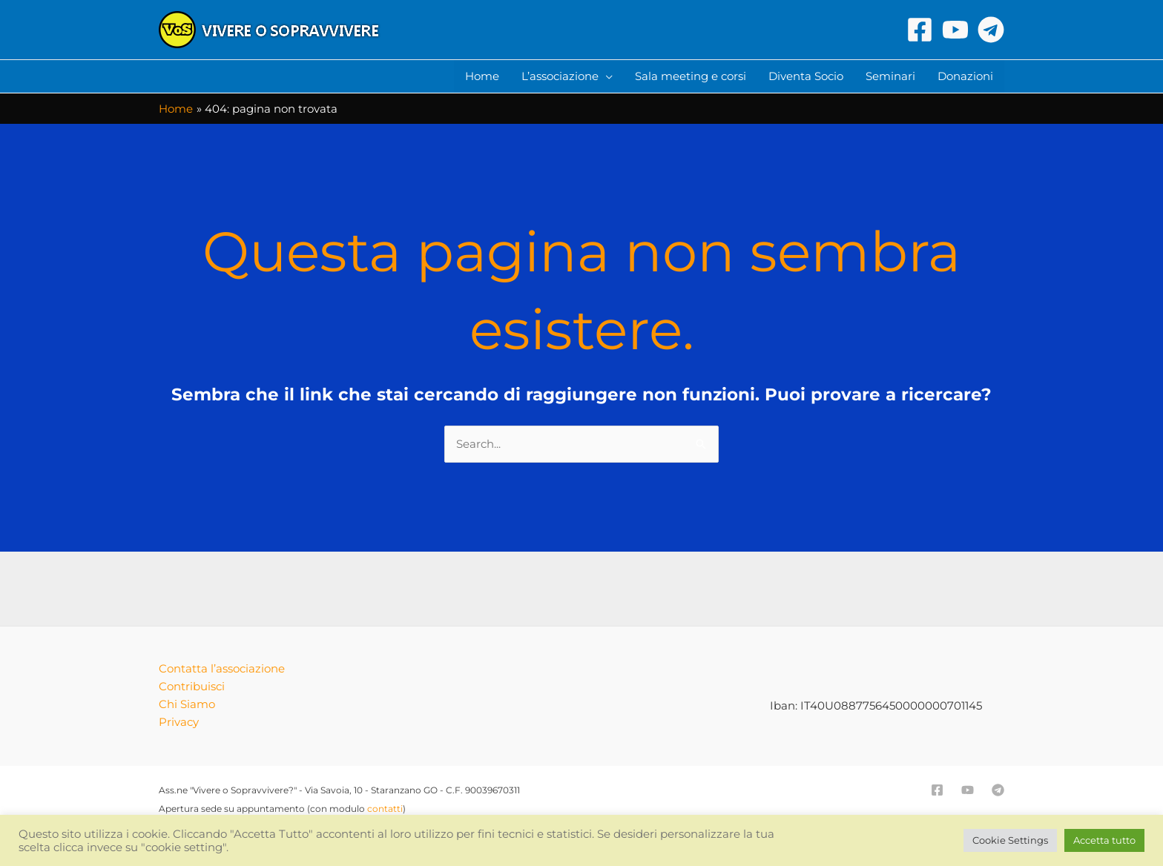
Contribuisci (192, 686)
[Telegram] (991, 29)
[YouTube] (955, 29)
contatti (385, 808)
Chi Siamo (187, 704)
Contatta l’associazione (222, 668)
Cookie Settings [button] (1010, 840)
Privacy (179, 722)
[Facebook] (919, 29)
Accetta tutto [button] (1104, 840)
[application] (606, 76)
